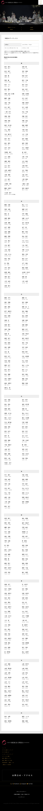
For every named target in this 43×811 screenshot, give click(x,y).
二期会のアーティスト (11, 27)
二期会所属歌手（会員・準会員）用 (21, 794)
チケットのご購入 (6, 756)
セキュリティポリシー (21, 791)
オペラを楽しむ (5, 752)
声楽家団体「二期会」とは (8, 762)
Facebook (16, 783)
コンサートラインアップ (7, 754)
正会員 (31, 27)
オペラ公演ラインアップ (7, 750)
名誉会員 (31, 29)
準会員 (11, 29)
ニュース (4, 748)
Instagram (23, 783)
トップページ (21, 797)
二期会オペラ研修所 (6, 764)
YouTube (30, 783)
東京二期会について (6, 758)
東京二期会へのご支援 (7, 760)
